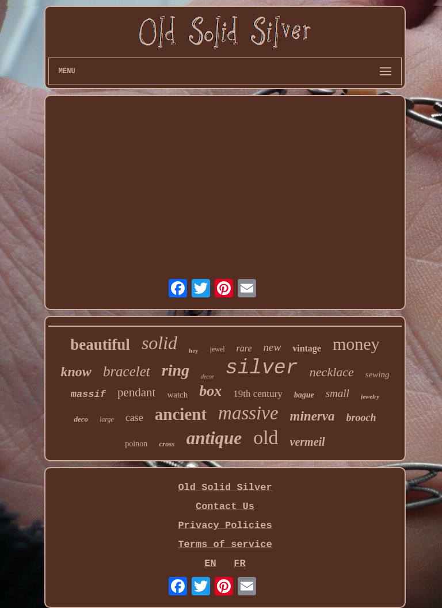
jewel (217, 349)
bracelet (126, 371)
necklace (332, 372)
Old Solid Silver (225, 487)
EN (210, 563)
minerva (312, 416)
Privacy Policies (225, 525)
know (76, 371)
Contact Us (225, 506)
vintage (306, 348)
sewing (377, 374)
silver (262, 368)
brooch (361, 417)
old (265, 437)
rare (244, 348)
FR (239, 563)
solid (159, 342)
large (107, 419)
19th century (257, 393)
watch (177, 394)
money (356, 343)
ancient (181, 414)
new (272, 347)
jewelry (370, 396)
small (337, 393)
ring (175, 370)
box (210, 391)
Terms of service (225, 544)
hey (194, 350)
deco (81, 419)
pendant (136, 392)
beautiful (100, 344)
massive (248, 413)
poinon (136, 443)
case (134, 417)
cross (166, 443)
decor (207, 376)
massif (88, 394)
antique (214, 438)
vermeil (307, 441)
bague (304, 395)
